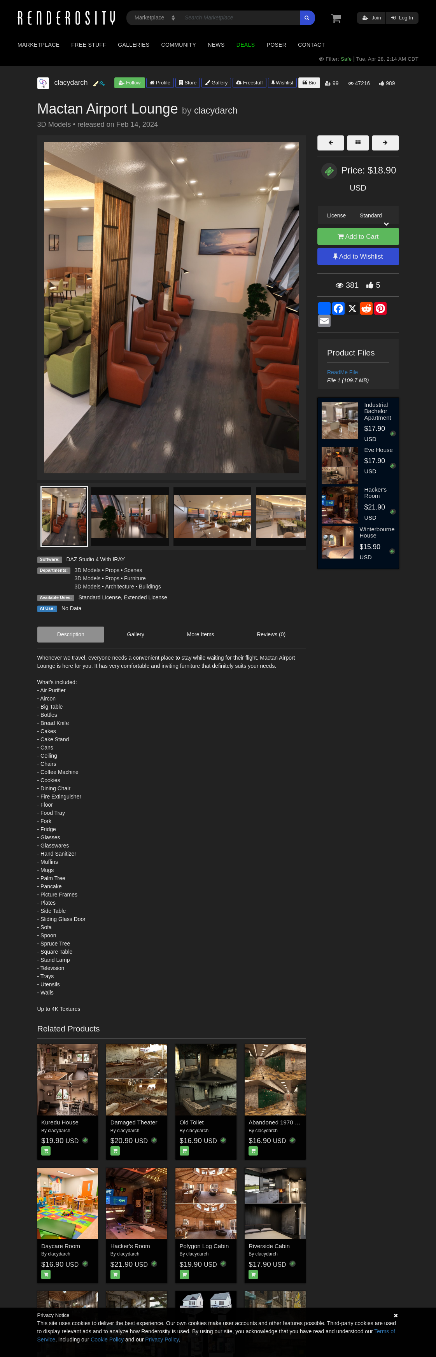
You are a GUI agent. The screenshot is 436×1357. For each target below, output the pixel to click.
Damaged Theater (134, 1122)
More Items (200, 634)
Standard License (100, 597)
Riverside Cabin (269, 1246)
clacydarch (216, 110)
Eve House (378, 449)
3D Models (88, 570)
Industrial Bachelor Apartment (377, 411)
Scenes (133, 570)
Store (188, 83)
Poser (276, 45)
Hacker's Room (130, 1246)
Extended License (145, 597)
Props (112, 570)
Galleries (133, 45)
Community (178, 45)
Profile (160, 83)
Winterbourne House (376, 532)
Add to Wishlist (358, 256)
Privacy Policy (162, 1339)
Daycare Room (60, 1246)
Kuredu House (60, 1122)
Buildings (150, 586)
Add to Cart (358, 236)
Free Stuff (88, 45)
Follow (129, 83)
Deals (245, 45)
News (216, 45)
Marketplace (39, 45)
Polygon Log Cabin (204, 1246)
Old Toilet (192, 1122)
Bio (309, 83)
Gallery (216, 83)
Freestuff (249, 83)
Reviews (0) (271, 634)
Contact (311, 45)
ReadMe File (342, 372)
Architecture (119, 586)
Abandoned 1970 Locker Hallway (291, 1122)
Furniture (135, 578)
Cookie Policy (107, 1339)
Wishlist (282, 83)
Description (70, 634)
